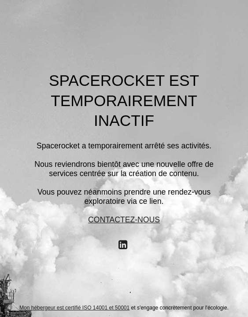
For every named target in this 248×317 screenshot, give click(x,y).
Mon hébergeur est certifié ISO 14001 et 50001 (74, 308)
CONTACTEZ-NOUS (124, 219)
